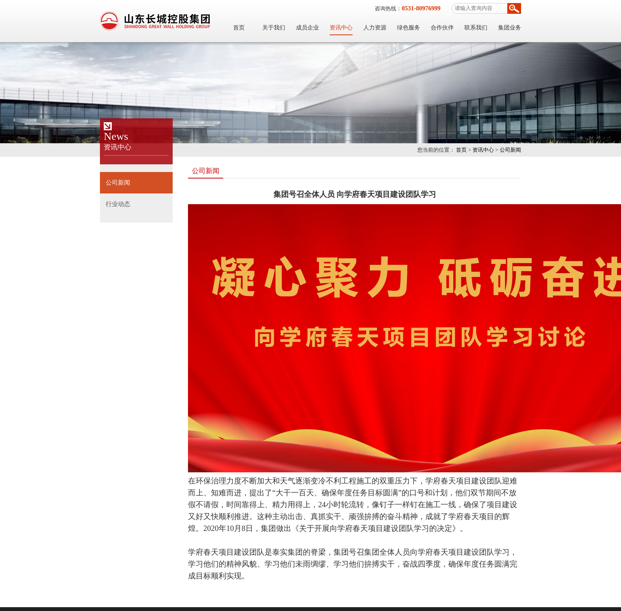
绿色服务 (408, 28)
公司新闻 (510, 150)
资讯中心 (341, 28)
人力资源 (374, 28)
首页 (239, 28)
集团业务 (509, 28)
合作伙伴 (442, 28)
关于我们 (273, 28)
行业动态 (118, 204)
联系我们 (475, 28)
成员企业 (307, 28)
